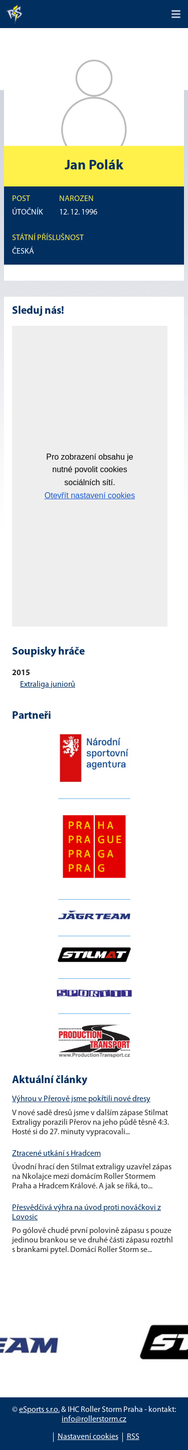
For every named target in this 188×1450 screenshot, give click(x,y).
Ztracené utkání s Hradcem (56, 1154)
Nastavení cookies (88, 1437)
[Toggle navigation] (176, 14)
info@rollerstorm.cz (94, 1419)
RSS (133, 1437)
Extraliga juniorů (47, 685)
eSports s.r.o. (39, 1410)
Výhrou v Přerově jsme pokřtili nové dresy (81, 1099)
